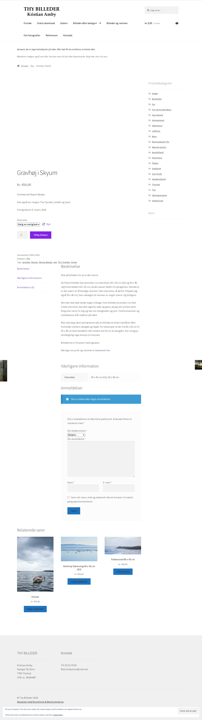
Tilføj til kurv (40, 234)
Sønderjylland (159, 179)
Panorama (157, 157)
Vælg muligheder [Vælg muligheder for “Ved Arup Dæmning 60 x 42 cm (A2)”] (79, 581)
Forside (28, 23)
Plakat (155, 163)
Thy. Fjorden (64, 262)
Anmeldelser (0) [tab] (25, 287)
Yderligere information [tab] (29, 278)
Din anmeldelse (76, 438)
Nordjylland (157, 152)
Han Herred (157, 115)
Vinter (74, 262)
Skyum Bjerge (45, 262)
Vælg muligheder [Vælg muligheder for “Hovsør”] (35, 608)
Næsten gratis (159, 147)
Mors (154, 136)
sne (55, 262)
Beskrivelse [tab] (23, 268)
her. (108, 350)
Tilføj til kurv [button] (122, 571)
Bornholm (157, 98)
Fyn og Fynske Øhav (161, 109)
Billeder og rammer (117, 23)
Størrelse (22, 220)
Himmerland (158, 120)
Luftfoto (156, 131)
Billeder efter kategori (85, 23)
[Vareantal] (22, 235)
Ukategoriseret (159, 195)
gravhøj (26, 262)
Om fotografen (32, 35)
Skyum (34, 262)
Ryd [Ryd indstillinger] (48, 224)
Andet (155, 93)
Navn (70, 482)
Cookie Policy (58, 715)
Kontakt (67, 35)
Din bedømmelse (77, 430)
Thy (32, 65)
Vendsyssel (157, 200)
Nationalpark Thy (160, 141)
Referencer (52, 35)
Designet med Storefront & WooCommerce (40, 701)
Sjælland (156, 168)
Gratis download (46, 23)
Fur (153, 104)
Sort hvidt (157, 174)
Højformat (157, 125)
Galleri (64, 23)
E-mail (107, 482)
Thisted (156, 184)
